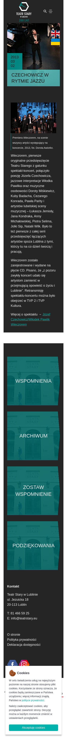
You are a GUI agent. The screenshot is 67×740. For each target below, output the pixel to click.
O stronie (13, 634)
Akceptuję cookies (33, 727)
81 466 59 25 (20, 613)
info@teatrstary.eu (24, 618)
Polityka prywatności (21, 639)
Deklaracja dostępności (23, 645)
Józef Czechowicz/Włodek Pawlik (30, 319)
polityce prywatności (33, 700)
